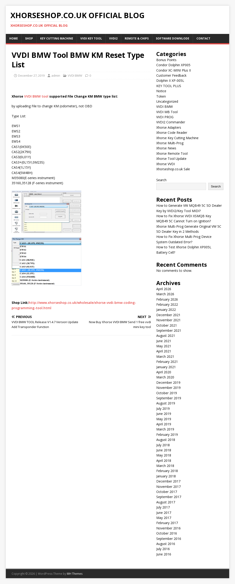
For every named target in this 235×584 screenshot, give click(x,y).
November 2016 (168, 528)
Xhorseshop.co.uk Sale (173, 169)
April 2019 (163, 424)
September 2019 (168, 398)
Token (161, 96)
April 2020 (163, 372)
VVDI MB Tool (167, 112)
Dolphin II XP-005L (170, 80)
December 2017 (168, 481)
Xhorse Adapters (168, 127)
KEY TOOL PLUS (168, 86)
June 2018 (163, 450)
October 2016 (166, 533)
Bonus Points (166, 60)
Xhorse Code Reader (171, 132)
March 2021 (165, 356)
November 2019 (168, 387)
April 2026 (163, 289)
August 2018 (165, 439)
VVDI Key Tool (91, 38)
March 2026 (165, 294)
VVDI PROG (164, 117)
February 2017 (167, 523)
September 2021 (168, 330)
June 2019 (163, 413)
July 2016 (163, 549)
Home (13, 38)
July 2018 (163, 445)
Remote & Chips (137, 38)
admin (55, 75)
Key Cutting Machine (56, 38)
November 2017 (168, 486)
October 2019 (166, 393)
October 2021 (166, 325)
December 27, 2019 (31, 75)
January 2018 (166, 476)
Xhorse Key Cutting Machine (177, 138)
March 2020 (165, 377)
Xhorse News (166, 148)
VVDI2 (113, 38)
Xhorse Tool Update (171, 158)
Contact (203, 38)
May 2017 (163, 517)
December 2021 (168, 315)
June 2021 (163, 341)
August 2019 (165, 403)
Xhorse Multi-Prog (169, 143)
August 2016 (165, 543)
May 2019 (163, 419)
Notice (161, 91)
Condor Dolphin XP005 (173, 65)
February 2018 (167, 471)
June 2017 (163, 512)
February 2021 (167, 361)
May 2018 (163, 455)
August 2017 (165, 502)
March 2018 (165, 465)
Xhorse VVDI (165, 164)
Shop (29, 38)
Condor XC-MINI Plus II (173, 70)
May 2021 (163, 346)
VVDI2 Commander (170, 122)
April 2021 (163, 351)
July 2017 (163, 507)
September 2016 (168, 538)
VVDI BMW (75, 75)
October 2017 (166, 491)
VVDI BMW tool (36, 96)
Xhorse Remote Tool (172, 153)
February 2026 (167, 299)
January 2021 (166, 367)
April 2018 (163, 460)
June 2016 (163, 554)
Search (161, 180)
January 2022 (166, 309)
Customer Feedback (171, 75)
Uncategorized (167, 101)
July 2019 (163, 408)
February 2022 (167, 304)
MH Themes (74, 574)
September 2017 (168, 497)
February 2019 (167, 434)
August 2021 (165, 335)
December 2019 (168, 382)
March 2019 (165, 429)
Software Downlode (172, 38)
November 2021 (168, 320)
